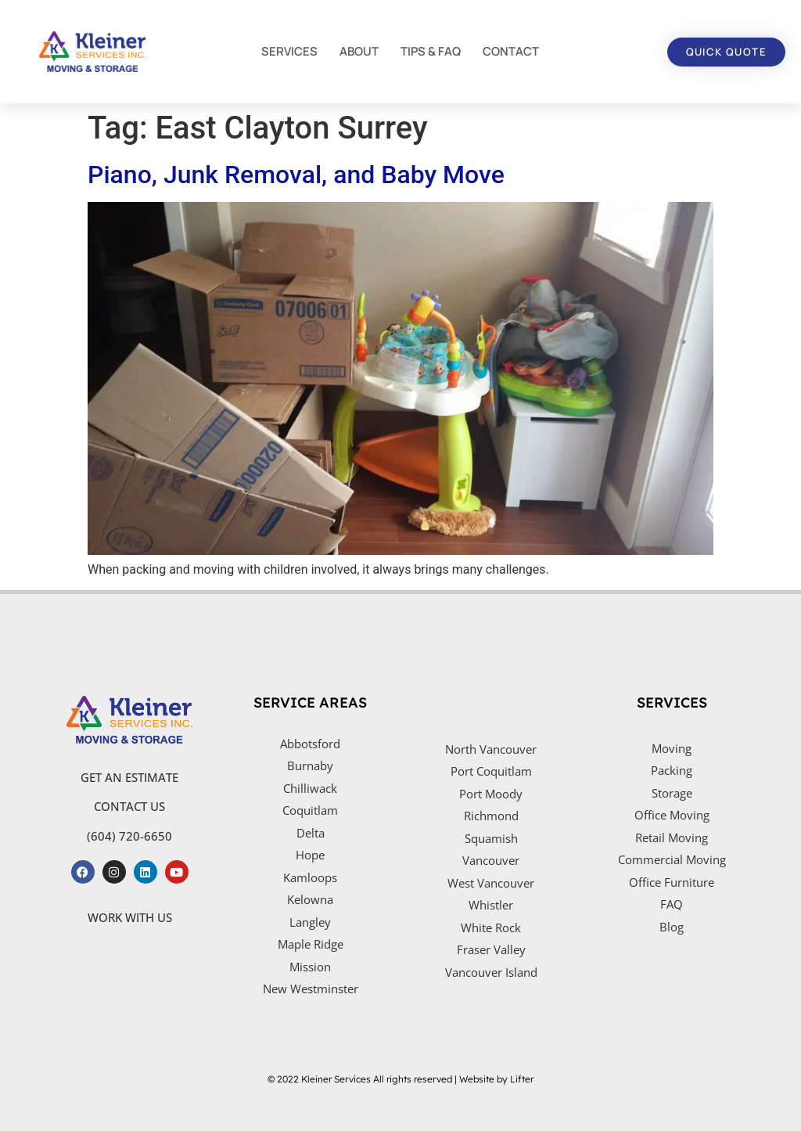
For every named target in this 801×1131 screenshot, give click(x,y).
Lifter (521, 1079)
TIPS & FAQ (430, 51)
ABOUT (359, 51)
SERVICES (289, 51)
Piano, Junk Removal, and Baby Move (296, 174)
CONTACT (511, 51)
